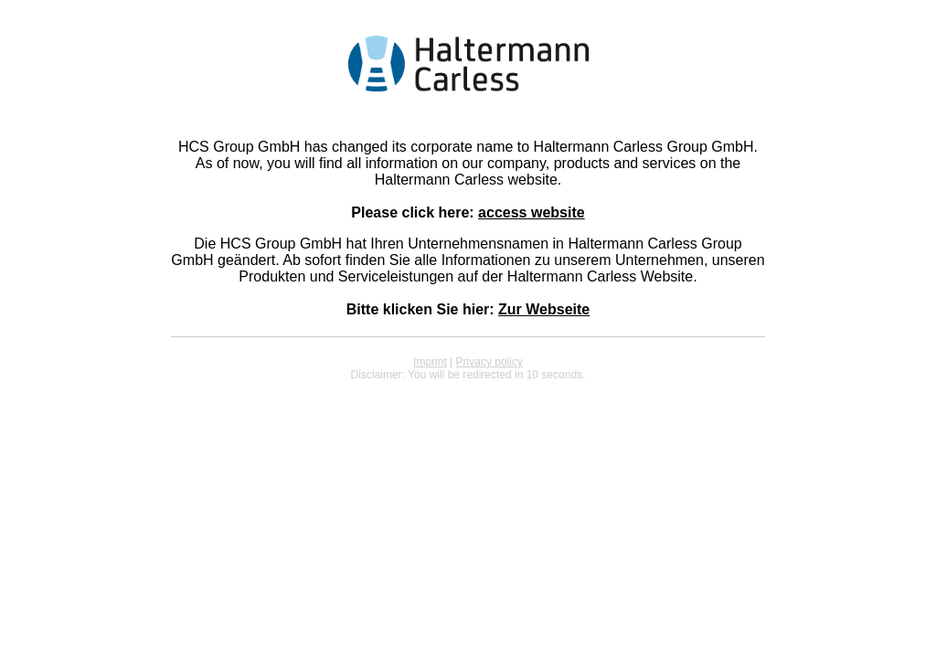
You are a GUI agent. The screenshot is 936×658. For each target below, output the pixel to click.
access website (531, 212)
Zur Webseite (544, 309)
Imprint (430, 362)
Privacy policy (489, 362)
